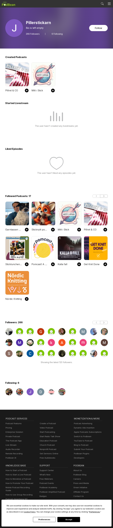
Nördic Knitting (13, 299)
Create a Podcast (47, 423)
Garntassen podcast (13, 229)
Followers (32, 34)
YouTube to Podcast (82, 441)
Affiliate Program (80, 492)
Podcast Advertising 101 (16, 496)
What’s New (45, 475)
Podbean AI (11, 458)
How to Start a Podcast (15, 470)
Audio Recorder (12, 449)
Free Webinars (46, 479)
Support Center (46, 470)
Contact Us (78, 496)
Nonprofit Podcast (47, 449)
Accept (69, 520)
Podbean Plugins (81, 453)
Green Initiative (80, 487)
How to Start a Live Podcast (18, 475)
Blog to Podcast (80, 445)
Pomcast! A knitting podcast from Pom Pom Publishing (39, 264)
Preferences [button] (64, 512)
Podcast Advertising (82, 423)
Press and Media (80, 483)
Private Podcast (12, 436)
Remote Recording (14, 453)
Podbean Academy (48, 487)
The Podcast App (13, 441)
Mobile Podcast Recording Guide (20, 487)
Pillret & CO (11, 90)
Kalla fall (62, 264)
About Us (77, 470)
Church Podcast (47, 445)
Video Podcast (46, 428)
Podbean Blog (79, 475)
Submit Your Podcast (83, 449)
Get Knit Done (91, 264)
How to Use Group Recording (18, 492)
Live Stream (11, 445)
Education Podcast (48, 441)
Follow (98, 28)
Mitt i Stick (36, 90)
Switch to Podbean (82, 436)
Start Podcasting (47, 432)
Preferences (44, 520)
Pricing (8, 428)
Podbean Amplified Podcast (51, 492)
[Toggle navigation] (109, 3)
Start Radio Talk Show (49, 436)
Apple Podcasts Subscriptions (86, 432)
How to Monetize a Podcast (17, 479)
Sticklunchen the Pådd (13, 264)
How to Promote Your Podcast (18, 483)
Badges (43, 496)
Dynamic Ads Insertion (83, 428)
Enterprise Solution (14, 432)
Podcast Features (13, 423)
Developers (79, 458)
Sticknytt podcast (39, 229)
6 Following (56, 34)
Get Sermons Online (48, 453)
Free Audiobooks (47, 458)
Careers (76, 479)
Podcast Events (46, 483)
